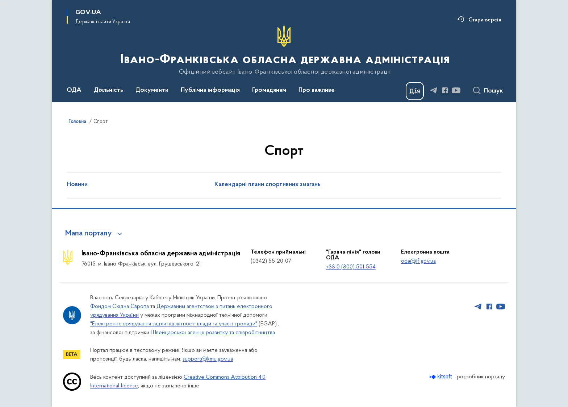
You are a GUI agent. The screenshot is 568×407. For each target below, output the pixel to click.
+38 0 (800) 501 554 (351, 267)
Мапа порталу (88, 234)
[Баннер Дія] (415, 91)
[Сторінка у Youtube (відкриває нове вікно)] (456, 90)
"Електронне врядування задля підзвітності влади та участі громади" (173, 324)
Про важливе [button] (316, 90)
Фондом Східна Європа (119, 306)
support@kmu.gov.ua (208, 359)
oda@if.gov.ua (418, 261)
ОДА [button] (74, 90)
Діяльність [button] (108, 90)
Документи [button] (151, 90)
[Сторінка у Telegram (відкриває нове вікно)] (433, 90)
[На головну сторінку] (284, 50)
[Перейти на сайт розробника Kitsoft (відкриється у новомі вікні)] (441, 376)
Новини (77, 184)
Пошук (493, 91)
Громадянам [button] (269, 90)
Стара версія (484, 20)
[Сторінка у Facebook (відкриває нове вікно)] (444, 90)
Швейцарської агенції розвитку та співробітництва (213, 333)
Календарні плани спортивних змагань (267, 184)
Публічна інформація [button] (210, 90)
